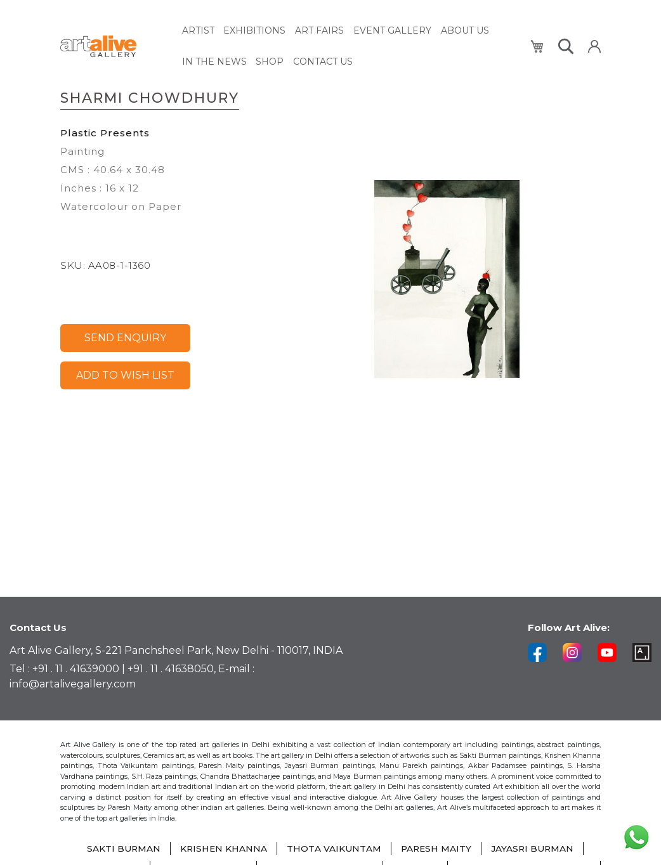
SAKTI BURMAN (121, 849)
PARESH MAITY (436, 849)
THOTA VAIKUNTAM (333, 849)
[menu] (349, 45)
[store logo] (113, 45)
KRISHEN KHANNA (222, 849)
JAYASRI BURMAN (534, 849)
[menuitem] (198, 30)
